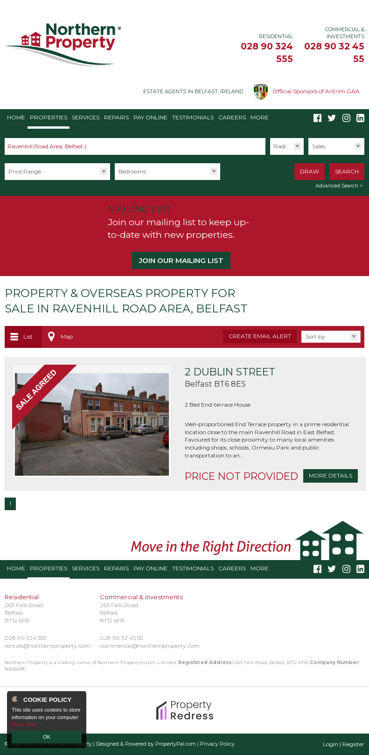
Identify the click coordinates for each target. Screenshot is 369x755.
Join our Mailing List (181, 260)
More (260, 117)
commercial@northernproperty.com (150, 645)
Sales (318, 146)
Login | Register (343, 744)
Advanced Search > (338, 186)
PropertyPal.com (175, 744)
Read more (24, 724)
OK (46, 737)
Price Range (24, 171)
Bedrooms (132, 171)
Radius (283, 146)
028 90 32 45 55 (121, 637)
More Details (330, 475)
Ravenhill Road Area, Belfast (49, 146)
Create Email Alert (260, 335)
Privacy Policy (217, 744)
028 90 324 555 (25, 637)
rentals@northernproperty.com (48, 645)
